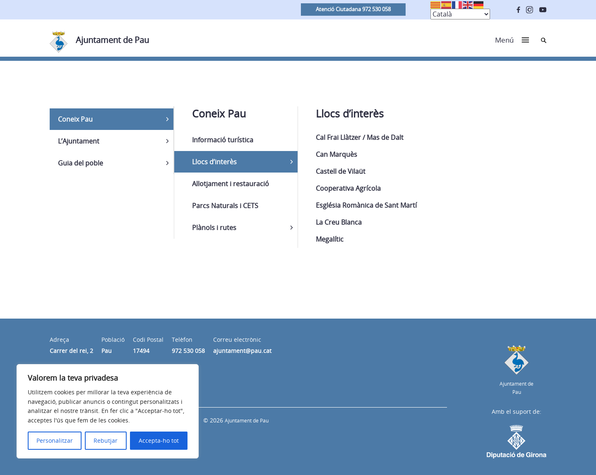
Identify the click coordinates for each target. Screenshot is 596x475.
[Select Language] (460, 14)
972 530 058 (188, 351)
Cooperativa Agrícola (348, 188)
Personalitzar (54, 440)
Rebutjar (106, 440)
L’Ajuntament (78, 141)
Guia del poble (80, 163)
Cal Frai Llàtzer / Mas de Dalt (360, 137)
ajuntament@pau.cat (242, 351)
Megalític (330, 239)
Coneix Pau (75, 119)
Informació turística (222, 139)
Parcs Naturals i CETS (225, 205)
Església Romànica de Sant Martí (366, 205)
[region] (108, 411)
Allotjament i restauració (230, 183)
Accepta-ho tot (159, 440)
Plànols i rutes (214, 227)
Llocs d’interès (214, 161)
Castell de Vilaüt (340, 171)
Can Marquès (336, 154)
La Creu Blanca (339, 222)
